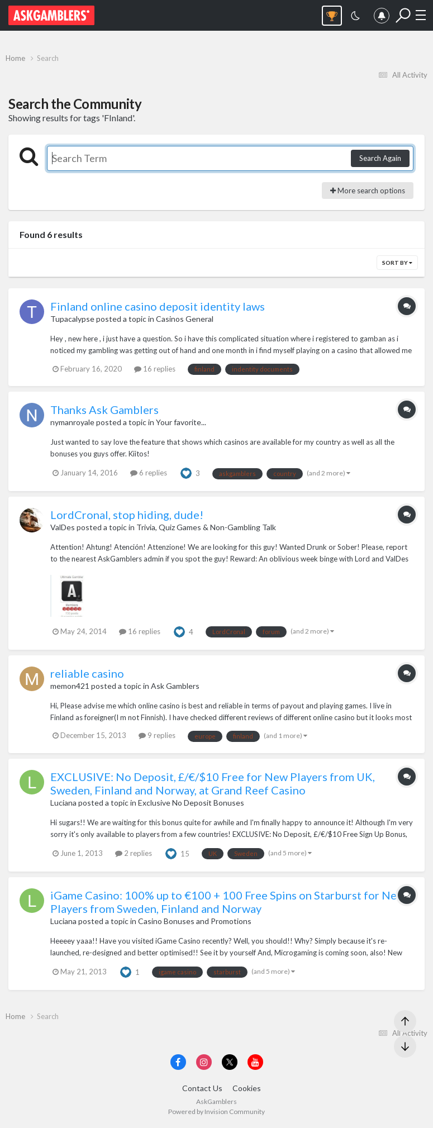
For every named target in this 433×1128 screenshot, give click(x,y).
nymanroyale (72, 422)
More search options (367, 190)
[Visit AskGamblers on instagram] (204, 1062)
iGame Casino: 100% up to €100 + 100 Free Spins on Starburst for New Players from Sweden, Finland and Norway (227, 901)
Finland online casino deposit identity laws (157, 306)
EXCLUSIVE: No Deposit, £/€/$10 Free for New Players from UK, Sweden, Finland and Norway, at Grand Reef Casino (212, 783)
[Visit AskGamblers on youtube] (255, 1062)
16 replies (154, 368)
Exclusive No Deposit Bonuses (191, 802)
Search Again (380, 158)
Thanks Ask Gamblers (104, 409)
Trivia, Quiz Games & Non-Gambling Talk (206, 527)
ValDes (62, 527)
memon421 (69, 686)
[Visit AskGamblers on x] (229, 1062)
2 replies (133, 853)
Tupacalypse (72, 318)
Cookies (246, 1088)
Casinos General (184, 318)
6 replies (148, 472)
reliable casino (87, 673)
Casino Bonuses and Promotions (194, 921)
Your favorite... (181, 422)
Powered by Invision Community (216, 1111)
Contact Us (202, 1088)
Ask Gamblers (175, 686)
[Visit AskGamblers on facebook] (178, 1062)
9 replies (157, 735)
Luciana (63, 802)
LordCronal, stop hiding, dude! (126, 514)
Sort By (397, 262)
